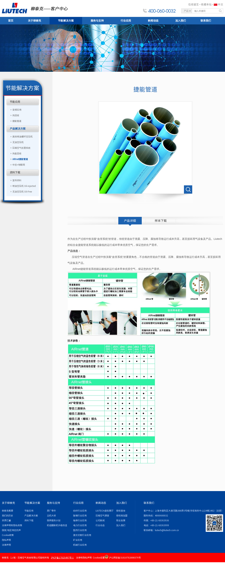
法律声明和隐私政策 (12, 525)
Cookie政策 (8, 535)
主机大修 (51, 515)
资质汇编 (6, 520)
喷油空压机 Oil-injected (24, 186)
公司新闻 (100, 520)
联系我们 (205, 20)
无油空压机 (18, 142)
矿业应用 (77, 540)
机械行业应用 (80, 545)
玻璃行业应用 (80, 515)
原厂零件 (51, 510)
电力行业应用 (80, 525)
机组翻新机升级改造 (57, 525)
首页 (10, 20)
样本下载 (161, 220)
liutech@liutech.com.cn (167, 530)
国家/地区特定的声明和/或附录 (11, 531)
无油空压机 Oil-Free (22, 191)
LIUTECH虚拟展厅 (104, 510)
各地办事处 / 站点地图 (210, 563)
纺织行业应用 (80, 510)
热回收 (15, 115)
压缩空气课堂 (102, 515)
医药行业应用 (80, 530)
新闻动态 (153, 20)
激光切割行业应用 (82, 535)
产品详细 (130, 220)
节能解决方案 (66, 20)
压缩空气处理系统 (21, 148)
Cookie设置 (99, 557)
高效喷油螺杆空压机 (22, 136)
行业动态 (100, 525)
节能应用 (15, 101)
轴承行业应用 (80, 520)
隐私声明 (6, 540)
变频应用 (16, 110)
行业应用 (126, 20)
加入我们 (180, 20)
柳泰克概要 (7, 510)
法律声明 (6, 545)
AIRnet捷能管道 (20, 159)
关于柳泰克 (34, 20)
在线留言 (193, 4)
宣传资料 (16, 180)
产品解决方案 (18, 128)
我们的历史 (7, 515)
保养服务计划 (53, 520)
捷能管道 (16, 121)
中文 (220, 4)
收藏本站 (206, 4)
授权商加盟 (122, 515)
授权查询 (120, 510)
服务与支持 (97, 20)
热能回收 (16, 153)
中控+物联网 (18, 165)
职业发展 (120, 520)
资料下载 (15, 172)
